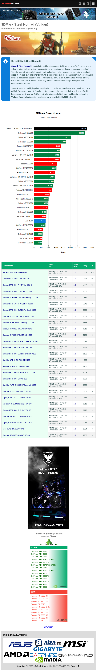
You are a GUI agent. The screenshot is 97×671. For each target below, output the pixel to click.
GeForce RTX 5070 (39, 568)
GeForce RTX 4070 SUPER (42, 570)
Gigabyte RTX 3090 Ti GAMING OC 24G (17, 329)
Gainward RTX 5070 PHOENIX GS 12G (17, 348)
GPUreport (48, 627)
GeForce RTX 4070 (39, 573)
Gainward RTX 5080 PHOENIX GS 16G (17, 291)
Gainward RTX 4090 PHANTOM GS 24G (17, 285)
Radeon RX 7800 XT (39, 610)
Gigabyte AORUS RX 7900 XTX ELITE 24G (18, 316)
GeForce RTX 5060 (39, 579)
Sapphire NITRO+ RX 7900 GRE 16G (16, 360)
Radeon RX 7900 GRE (40, 607)
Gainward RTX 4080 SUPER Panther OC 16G (19, 310)
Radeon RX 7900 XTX (40, 596)
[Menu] (93, 3)
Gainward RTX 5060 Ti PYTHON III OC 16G (19, 373)
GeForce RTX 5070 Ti (40, 562)
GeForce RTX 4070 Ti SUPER (43, 565)
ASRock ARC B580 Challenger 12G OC (17, 404)
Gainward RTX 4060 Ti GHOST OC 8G (17, 410)
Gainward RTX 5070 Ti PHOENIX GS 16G (18, 304)
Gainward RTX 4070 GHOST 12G (15, 379)
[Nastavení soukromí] (78, 666)
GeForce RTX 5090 (39, 551)
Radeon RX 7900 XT (39, 601)
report (10, 3)
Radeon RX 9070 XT (39, 599)
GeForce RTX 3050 (39, 587)
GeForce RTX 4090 (39, 554)
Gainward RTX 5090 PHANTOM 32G (16, 279)
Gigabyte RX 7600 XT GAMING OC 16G (17, 416)
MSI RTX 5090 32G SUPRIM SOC (15, 273)
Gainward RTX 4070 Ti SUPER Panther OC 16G (20, 341)
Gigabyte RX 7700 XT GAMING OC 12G (17, 398)
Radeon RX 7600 (38, 621)
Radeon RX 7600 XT (39, 618)
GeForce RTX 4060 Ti (40, 581)
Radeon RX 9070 (38, 604)
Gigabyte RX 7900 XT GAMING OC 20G (17, 335)
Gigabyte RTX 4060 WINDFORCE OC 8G (18, 423)
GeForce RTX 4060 (39, 584)
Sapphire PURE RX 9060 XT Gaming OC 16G (19, 385)
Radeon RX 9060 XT (39, 615)
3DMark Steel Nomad (20, 66)
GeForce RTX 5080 (39, 557)
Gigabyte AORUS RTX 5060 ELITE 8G (17, 391)
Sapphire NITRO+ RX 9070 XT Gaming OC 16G (20, 298)
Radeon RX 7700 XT (39, 612)
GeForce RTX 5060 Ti (40, 576)
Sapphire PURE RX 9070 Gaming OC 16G (18, 323)
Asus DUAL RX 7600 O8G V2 (13, 429)
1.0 (75, 273)
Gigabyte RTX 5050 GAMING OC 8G (16, 435)
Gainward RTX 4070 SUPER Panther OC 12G (19, 354)
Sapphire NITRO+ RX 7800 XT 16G (16, 366)
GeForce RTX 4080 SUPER (42, 559)
